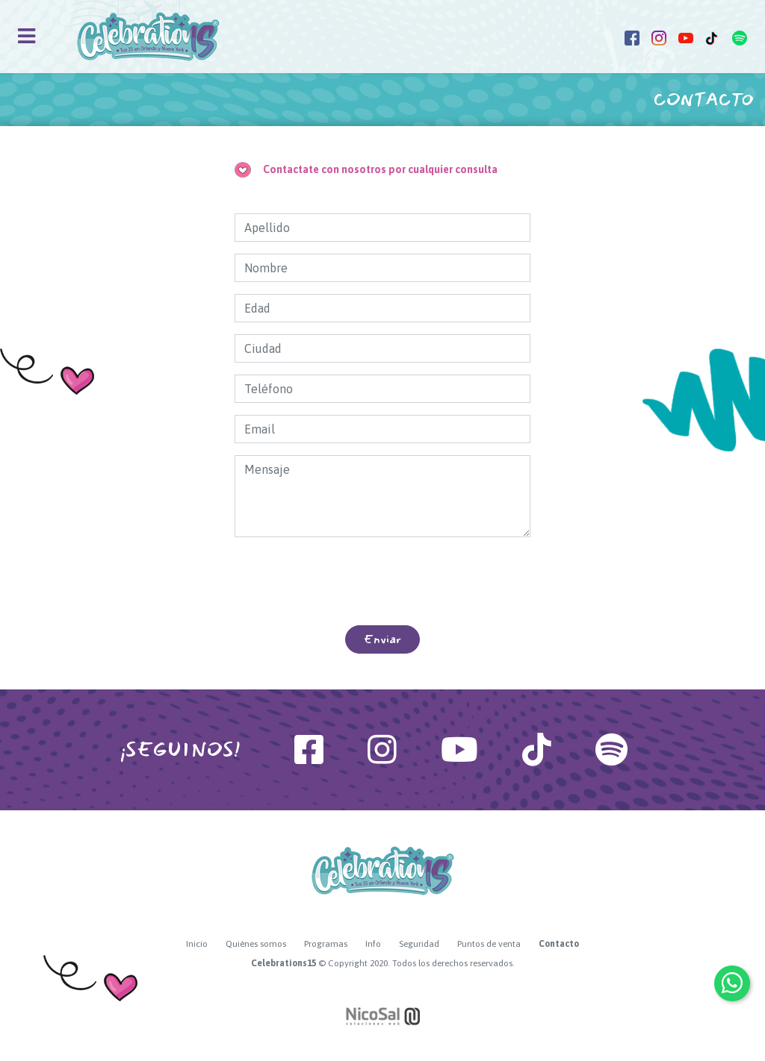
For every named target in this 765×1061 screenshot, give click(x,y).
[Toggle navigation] (26, 36)
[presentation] (382, 581)
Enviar (382, 639)
